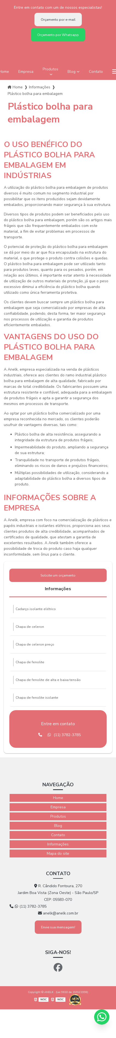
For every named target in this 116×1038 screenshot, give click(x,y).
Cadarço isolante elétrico (36, 609)
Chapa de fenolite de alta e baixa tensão (48, 680)
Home (18, 87)
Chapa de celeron (30, 627)
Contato (96, 71)
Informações (39, 87)
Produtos (50, 69)
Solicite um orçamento (58, 575)
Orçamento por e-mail (58, 19)
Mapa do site (58, 853)
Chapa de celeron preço (35, 644)
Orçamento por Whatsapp (58, 34)
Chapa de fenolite (30, 662)
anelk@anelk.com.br (58, 913)
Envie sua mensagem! (58, 927)
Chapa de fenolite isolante (37, 697)
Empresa (25, 71)
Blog (72, 71)
